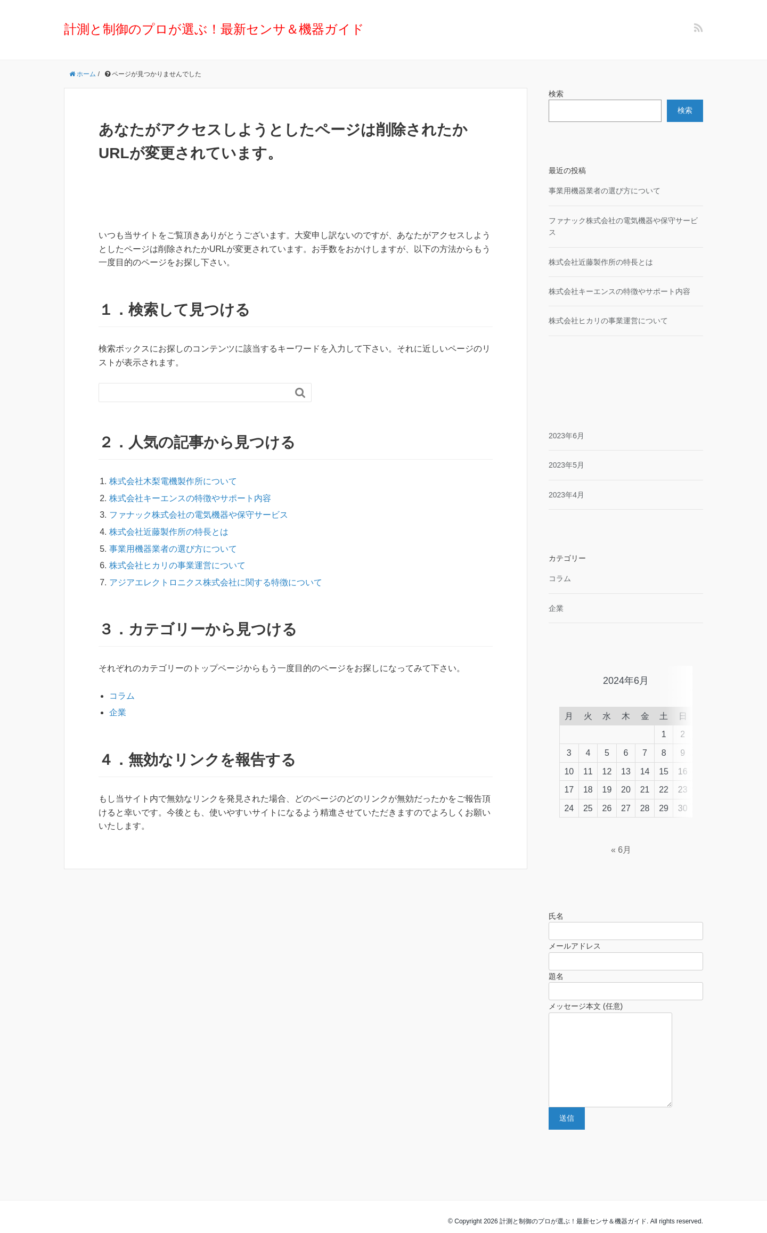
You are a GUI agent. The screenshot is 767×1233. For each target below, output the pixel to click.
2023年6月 (566, 435)
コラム (122, 695)
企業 (117, 712)
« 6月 (621, 824)
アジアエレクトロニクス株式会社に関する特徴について (215, 582)
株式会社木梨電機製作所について (173, 481)
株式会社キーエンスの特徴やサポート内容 (190, 498)
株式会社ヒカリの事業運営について (177, 565)
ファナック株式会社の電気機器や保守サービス (198, 514)
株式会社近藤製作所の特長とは (169, 531)
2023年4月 (566, 495)
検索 (556, 93)
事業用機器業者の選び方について (173, 548)
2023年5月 (566, 465)
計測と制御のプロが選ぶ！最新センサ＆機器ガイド (214, 29)
